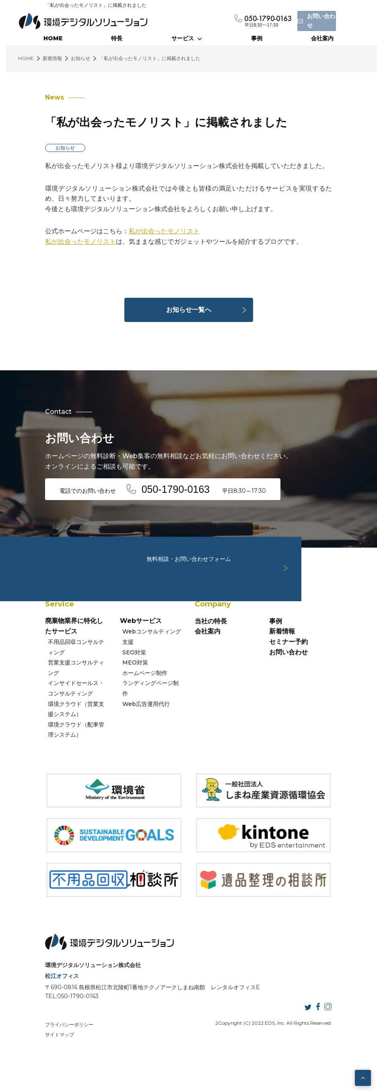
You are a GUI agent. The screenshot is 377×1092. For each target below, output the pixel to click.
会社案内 (322, 38)
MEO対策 (123, 675)
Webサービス (127, 645)
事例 (256, 38)
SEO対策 (122, 665)
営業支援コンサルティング (57, 686)
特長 (116, 38)
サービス (186, 38)
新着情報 (295, 655)
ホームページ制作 (133, 686)
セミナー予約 (301, 665)
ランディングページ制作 (142, 696)
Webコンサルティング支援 (146, 655)
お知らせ (39, 148)
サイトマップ (115, 1059)
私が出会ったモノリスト (138, 231)
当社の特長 (211, 645)
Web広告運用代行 (134, 706)
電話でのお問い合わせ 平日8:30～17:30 (142, 488)
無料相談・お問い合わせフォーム (188, 547)
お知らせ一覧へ (188, 309)
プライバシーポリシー (43, 1059)
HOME (52, 38)
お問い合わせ (301, 675)
